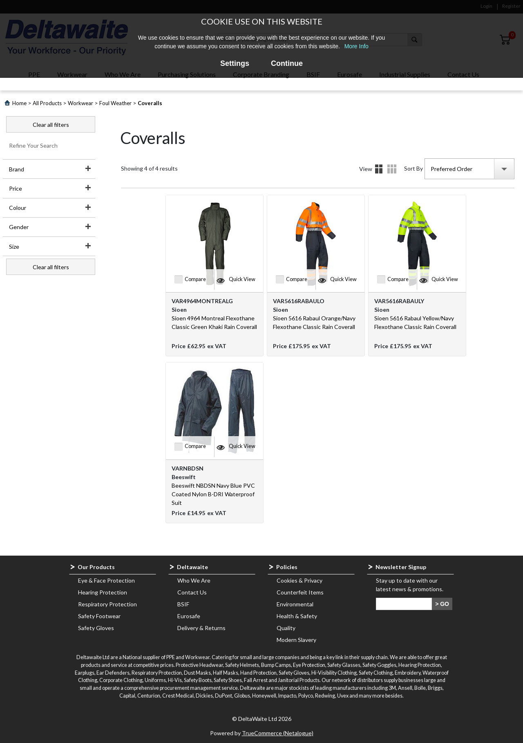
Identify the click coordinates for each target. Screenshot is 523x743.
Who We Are (193, 580)
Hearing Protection (102, 592)
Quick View (242, 279)
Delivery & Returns (201, 627)
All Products (47, 103)
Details (392, 168)
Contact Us (192, 592)
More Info (356, 46)
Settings (234, 63)
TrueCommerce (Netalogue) (277, 732)
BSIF (183, 604)
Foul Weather (115, 103)
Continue (287, 63)
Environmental (295, 604)
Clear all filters (51, 124)
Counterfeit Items (300, 592)
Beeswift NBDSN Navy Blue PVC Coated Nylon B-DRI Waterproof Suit (213, 494)
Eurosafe (188, 615)
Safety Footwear (99, 615)
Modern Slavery (296, 639)
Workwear (80, 103)
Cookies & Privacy (299, 580)
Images (379, 168)
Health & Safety (297, 615)
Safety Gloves (96, 627)
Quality (286, 627)
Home (19, 103)
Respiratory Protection (107, 604)
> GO (442, 604)
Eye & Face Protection (106, 580)
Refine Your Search (33, 145)
